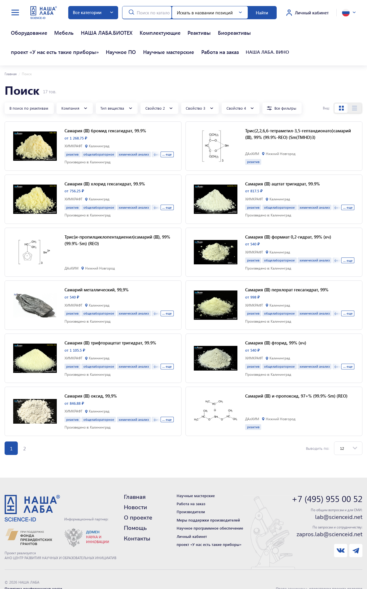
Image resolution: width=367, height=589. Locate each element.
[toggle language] (349, 12)
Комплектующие (115, 27)
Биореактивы (167, 27)
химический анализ (134, 134)
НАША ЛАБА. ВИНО (55, 37)
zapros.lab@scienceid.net (329, 514)
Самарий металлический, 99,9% (97, 270)
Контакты (137, 519)
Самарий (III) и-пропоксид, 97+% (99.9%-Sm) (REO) (296, 376)
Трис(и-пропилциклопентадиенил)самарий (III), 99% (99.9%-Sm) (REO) (117, 220)
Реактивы (143, 27)
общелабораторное (98, 134)
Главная (11, 54)
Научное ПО (268, 27)
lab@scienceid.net (338, 497)
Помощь (135, 508)
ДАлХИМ (252, 134)
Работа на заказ (21, 37)
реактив (72, 134)
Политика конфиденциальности (33, 568)
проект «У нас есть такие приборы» (218, 27)
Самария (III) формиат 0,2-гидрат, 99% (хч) (288, 217)
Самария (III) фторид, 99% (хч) (275, 323)
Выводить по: (317, 428)
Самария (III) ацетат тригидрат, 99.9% (282, 164)
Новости (135, 487)
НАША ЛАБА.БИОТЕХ (75, 27)
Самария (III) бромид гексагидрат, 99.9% (105, 111)
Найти (262, 13)
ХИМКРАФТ (73, 126)
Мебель (44, 27)
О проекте (138, 498)
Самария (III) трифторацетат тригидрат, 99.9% (110, 323)
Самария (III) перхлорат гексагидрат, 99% (287, 270)
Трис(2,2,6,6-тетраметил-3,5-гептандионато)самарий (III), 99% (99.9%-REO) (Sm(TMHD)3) (298, 114)
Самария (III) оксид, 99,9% (91, 376)
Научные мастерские (304, 27)
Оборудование (20, 27)
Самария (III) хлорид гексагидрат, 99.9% (105, 164)
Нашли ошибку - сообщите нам (33, 575)
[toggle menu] (15, 12)
